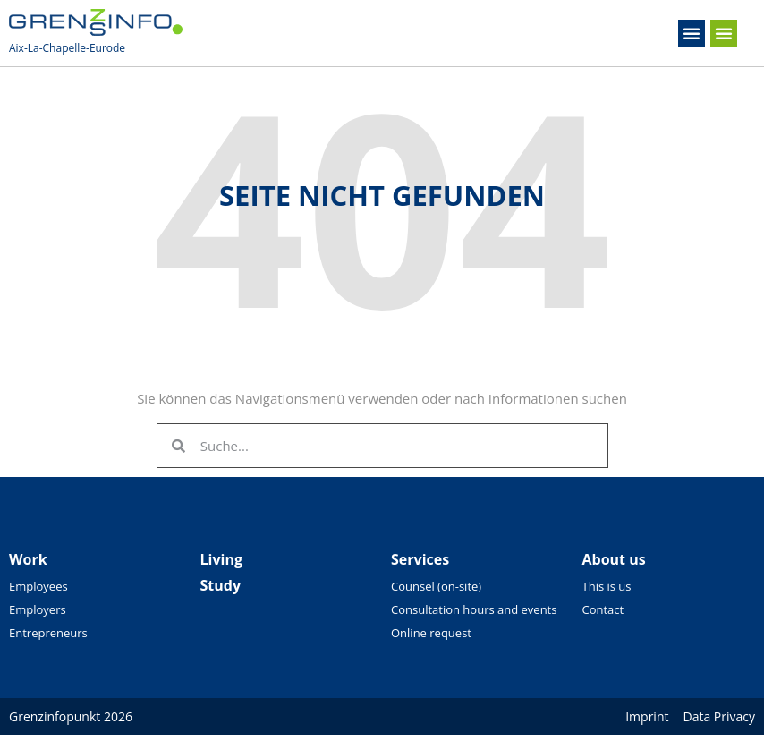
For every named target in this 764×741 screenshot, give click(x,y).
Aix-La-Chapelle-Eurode (67, 47)
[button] (691, 33)
